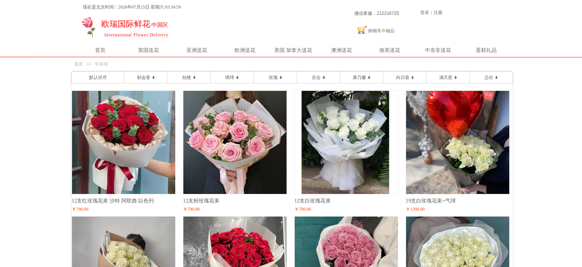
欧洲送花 (245, 50)
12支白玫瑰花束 (312, 201)
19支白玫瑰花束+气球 (431, 201)
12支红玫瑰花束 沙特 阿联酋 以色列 (113, 201)
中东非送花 (438, 50)
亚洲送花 (196, 50)
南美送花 (389, 50)
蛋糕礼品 (486, 50)
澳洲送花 (341, 50)
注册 (438, 12)
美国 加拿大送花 (293, 50)
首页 (100, 50)
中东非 (101, 64)
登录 (424, 12)
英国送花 (148, 50)
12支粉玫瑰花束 (201, 201)
